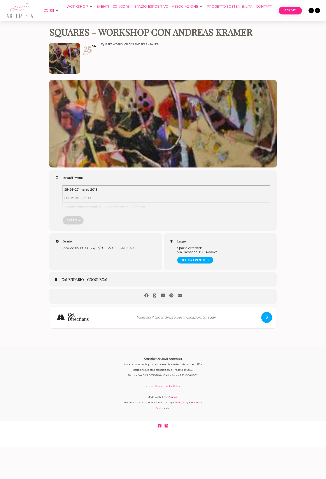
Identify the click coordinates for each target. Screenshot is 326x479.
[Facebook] (160, 426)
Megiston (173, 397)
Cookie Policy (173, 386)
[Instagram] (166, 426)
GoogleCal (97, 280)
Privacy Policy (153, 386)
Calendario (72, 280)
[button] (51, 11)
